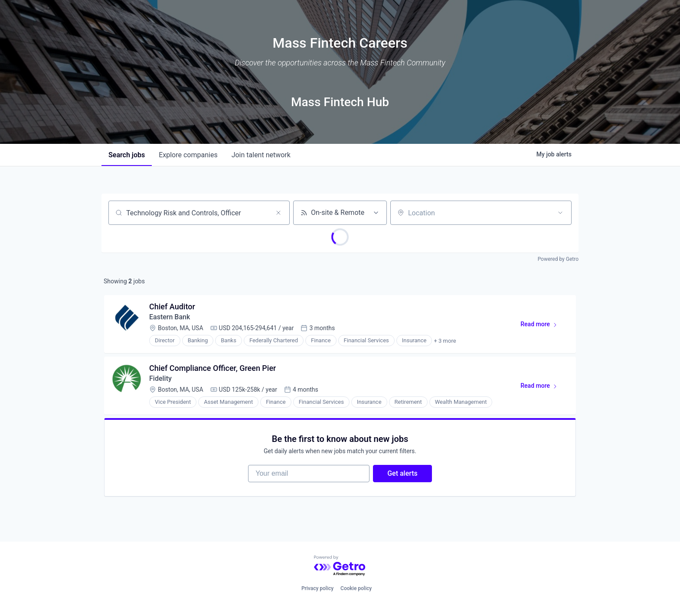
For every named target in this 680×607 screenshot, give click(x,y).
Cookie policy (356, 588)
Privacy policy (317, 588)
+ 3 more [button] (445, 341)
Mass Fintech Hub (340, 102)
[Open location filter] (560, 212)
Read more (543, 326)
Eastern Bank (169, 317)
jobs (126, 155)
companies (188, 155)
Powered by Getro (558, 259)
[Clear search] (278, 212)
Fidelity (160, 378)
